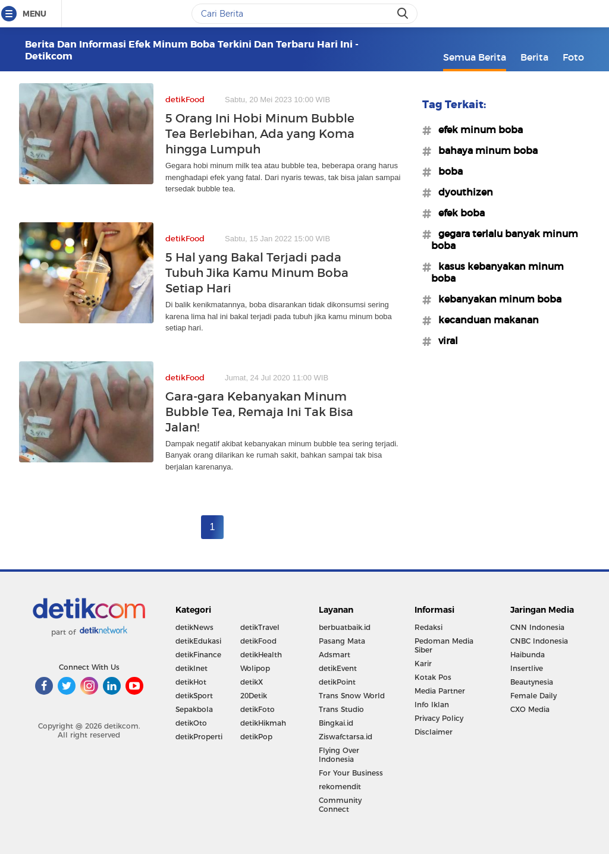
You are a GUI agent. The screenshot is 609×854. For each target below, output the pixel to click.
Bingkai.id (336, 723)
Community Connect (340, 805)
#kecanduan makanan (485, 320)
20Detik (253, 695)
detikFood (258, 640)
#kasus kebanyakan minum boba (497, 272)
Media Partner (440, 690)
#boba (447, 171)
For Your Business (351, 772)
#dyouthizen (462, 192)
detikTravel (260, 627)
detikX (251, 681)
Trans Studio (341, 709)
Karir (423, 663)
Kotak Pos (433, 677)
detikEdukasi (198, 640)
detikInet (191, 668)
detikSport (194, 695)
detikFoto (257, 709)
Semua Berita (474, 57)
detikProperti (198, 736)
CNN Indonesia (537, 627)
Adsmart (334, 654)
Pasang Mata (342, 640)
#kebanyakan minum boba (496, 299)
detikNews (194, 627)
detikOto (191, 723)
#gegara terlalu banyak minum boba (504, 239)
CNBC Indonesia (539, 640)
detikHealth (261, 654)
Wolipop (255, 668)
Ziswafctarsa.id (345, 736)
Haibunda (527, 654)
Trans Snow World (352, 695)
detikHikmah (263, 723)
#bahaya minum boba (484, 150)
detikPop (256, 736)
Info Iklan (432, 704)
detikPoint (337, 681)
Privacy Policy (439, 718)
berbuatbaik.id (345, 627)
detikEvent (338, 668)
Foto (573, 57)
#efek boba (458, 213)
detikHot (190, 681)
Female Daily (533, 695)
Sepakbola (194, 709)
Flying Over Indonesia (339, 755)
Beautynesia (531, 681)
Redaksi (428, 627)
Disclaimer (434, 731)
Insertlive (526, 668)
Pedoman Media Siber (444, 645)
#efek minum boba (477, 129)
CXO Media (530, 709)
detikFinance (198, 654)
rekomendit (340, 786)
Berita (534, 57)
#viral (444, 340)
